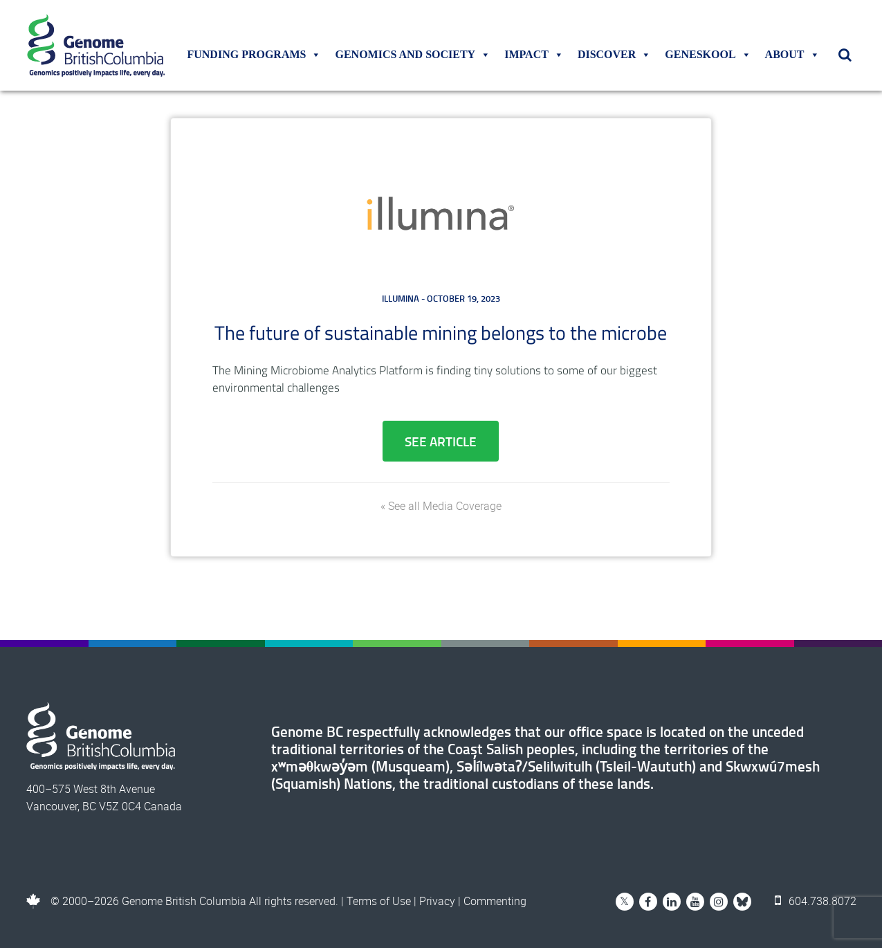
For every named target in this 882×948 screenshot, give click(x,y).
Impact (534, 55)
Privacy (437, 901)
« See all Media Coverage (441, 505)
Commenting (494, 901)
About (792, 55)
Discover (614, 55)
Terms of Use (379, 901)
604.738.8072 (815, 901)
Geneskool (708, 55)
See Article (441, 441)
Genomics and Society (412, 55)
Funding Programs (254, 55)
